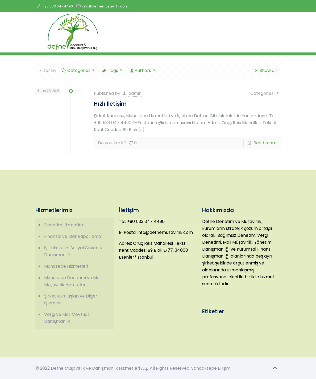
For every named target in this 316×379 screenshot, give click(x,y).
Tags (112, 70)
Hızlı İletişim (110, 104)
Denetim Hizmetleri (64, 225)
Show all (264, 70)
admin (135, 93)
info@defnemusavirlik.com (105, 6)
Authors (143, 70)
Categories (78, 70)
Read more (265, 143)
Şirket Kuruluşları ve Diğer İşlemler (70, 299)
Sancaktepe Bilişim (210, 368)
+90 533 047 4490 (57, 6)
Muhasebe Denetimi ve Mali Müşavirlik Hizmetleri (72, 281)
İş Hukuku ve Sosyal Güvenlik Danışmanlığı (73, 251)
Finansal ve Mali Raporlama (72, 236)
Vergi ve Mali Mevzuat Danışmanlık (66, 317)
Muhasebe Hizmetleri (66, 266)
